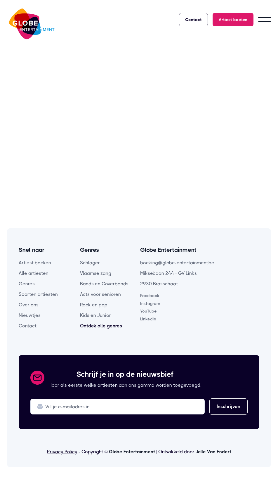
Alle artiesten (33, 273)
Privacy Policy (62, 451)
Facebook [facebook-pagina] (149, 295)
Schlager (90, 262)
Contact (193, 19)
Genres (27, 284)
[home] (31, 24)
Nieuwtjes (30, 315)
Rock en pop (93, 305)
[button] (264, 19)
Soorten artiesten (38, 294)
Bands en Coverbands (104, 284)
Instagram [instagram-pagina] (150, 303)
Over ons (29, 305)
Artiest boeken (233, 19)
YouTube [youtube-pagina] (148, 311)
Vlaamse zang (95, 273)
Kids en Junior (95, 315)
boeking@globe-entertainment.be (177, 262)
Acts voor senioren (100, 294)
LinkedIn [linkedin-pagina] (148, 319)
